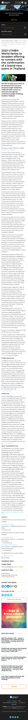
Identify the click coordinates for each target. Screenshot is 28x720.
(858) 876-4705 (20, 708)
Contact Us (22, 702)
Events (16, 40)
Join (17, 2)
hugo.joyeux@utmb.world (9, 575)
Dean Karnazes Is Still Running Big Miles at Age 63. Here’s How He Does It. (13, 658)
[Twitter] (5, 586)
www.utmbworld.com (7, 577)
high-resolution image (7, 150)
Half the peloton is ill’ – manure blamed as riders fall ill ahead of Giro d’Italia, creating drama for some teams (12, 640)
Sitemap (14, 704)
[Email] (15, 586)
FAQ (19, 701)
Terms (9, 701)
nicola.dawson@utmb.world (9, 545)
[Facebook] (2, 586)
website (3, 355)
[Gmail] (13, 586)
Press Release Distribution (10, 702)
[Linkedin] (8, 586)
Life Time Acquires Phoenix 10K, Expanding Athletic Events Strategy (12, 678)
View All (14, 686)
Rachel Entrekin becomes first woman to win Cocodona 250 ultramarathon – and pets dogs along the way (12, 668)
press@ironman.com (7, 556)
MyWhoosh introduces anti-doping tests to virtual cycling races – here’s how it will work (13, 650)
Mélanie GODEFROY (19, 567)
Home (3, 40)
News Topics (9, 40)
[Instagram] (10, 586)
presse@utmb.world (7, 524)
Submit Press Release (14, 599)
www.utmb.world (6, 391)
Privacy (14, 701)
